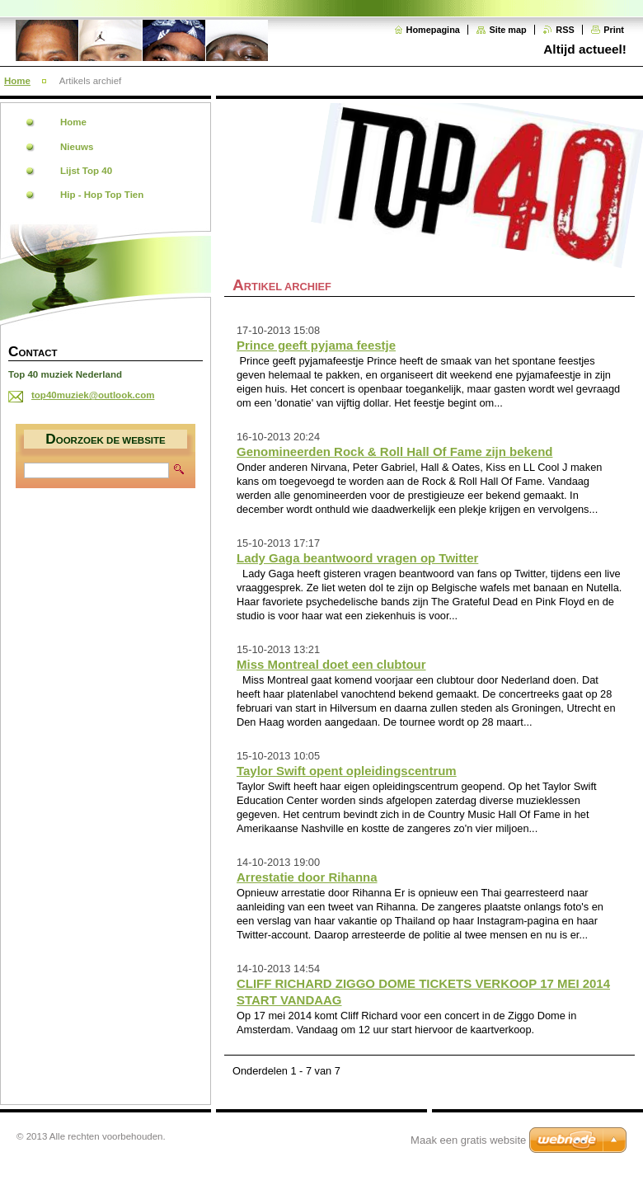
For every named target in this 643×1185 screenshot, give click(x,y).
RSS (565, 30)
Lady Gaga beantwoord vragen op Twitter (357, 558)
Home (17, 81)
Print (613, 30)
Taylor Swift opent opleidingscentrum (347, 771)
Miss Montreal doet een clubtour (331, 664)
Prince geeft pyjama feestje (316, 345)
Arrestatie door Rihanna (307, 877)
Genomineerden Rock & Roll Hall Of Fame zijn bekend (394, 451)
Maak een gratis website (468, 1140)
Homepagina (433, 30)
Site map (507, 30)
